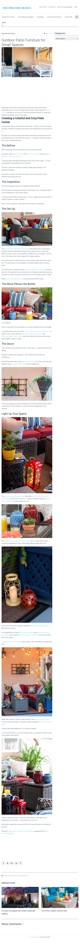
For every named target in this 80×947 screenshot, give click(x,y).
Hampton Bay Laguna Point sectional (16, 256)
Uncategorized (23, 882)
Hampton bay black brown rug (34, 276)
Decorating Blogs (34, 944)
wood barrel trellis (29, 368)
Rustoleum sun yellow (27, 639)
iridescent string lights (41, 726)
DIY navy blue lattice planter (40, 633)
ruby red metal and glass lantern (14, 503)
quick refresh (19, 161)
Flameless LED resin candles (11, 649)
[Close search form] (2, 32)
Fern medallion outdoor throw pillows (36, 338)
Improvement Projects (55, 17)
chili (34, 548)
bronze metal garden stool (14, 286)
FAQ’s (76, 7)
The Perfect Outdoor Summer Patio (54, 918)
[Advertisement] (13, 100)
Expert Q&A (70, 17)
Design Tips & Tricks (8, 17)
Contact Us (52, 7)
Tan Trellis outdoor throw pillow (32, 341)
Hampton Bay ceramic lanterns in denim (17, 548)
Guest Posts (43, 7)
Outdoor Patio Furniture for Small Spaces (21, 838)
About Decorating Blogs (65, 7)
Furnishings (40, 17)
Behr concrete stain (32, 161)
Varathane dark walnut (18, 371)
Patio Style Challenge (10, 882)
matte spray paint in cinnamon (28, 642)
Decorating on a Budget (25, 17)
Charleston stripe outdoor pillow (12, 343)
